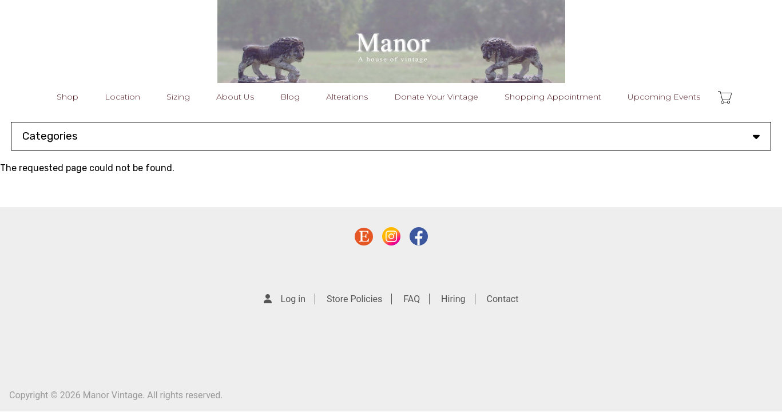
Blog (290, 97)
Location (122, 97)
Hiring (453, 299)
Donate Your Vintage (436, 97)
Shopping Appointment (553, 97)
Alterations (347, 97)
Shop (67, 97)
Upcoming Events (664, 97)
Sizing (178, 97)
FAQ (411, 299)
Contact (503, 299)
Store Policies (354, 299)
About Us (235, 97)
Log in (293, 299)
